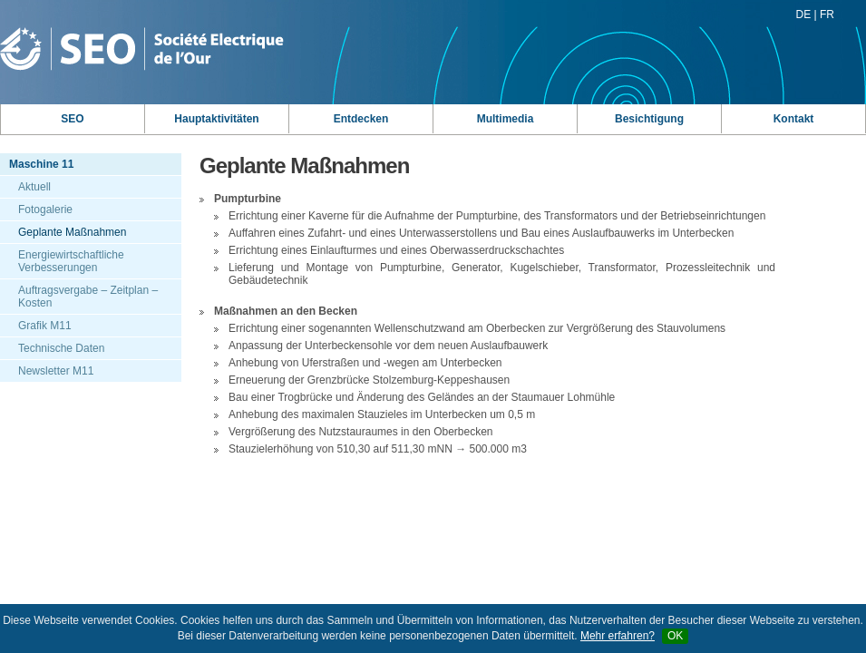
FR (827, 14)
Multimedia (505, 118)
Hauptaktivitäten (216, 118)
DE (804, 14)
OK (675, 635)
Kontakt (794, 118)
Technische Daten (61, 348)
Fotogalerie (45, 209)
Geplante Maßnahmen (72, 232)
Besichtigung (649, 118)
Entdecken (361, 118)
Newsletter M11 (55, 371)
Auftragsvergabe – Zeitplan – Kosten (88, 296)
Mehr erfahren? (617, 635)
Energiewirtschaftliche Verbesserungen (71, 261)
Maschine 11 (41, 164)
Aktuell (34, 186)
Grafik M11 (45, 325)
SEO (72, 118)
